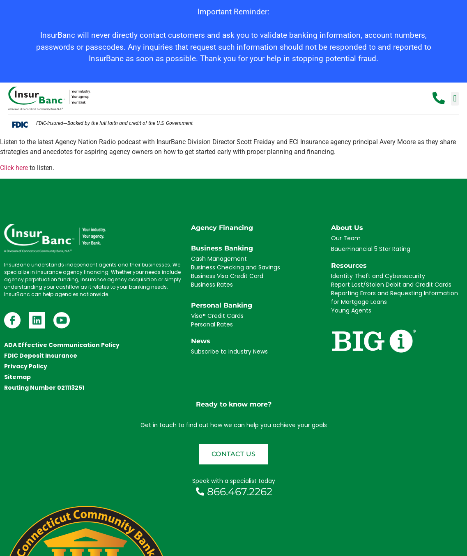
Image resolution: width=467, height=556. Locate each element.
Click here (14, 168)
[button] (455, 99)
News (200, 341)
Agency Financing (222, 228)
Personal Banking (221, 305)
